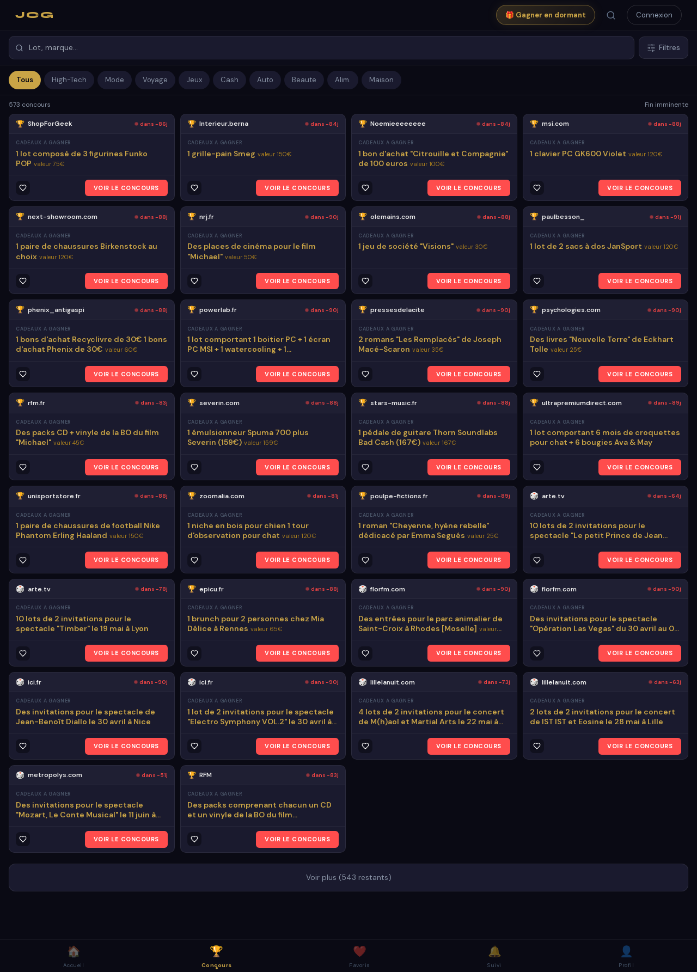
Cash (230, 79)
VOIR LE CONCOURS (126, 188)
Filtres (663, 47)
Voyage (155, 79)
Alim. (343, 79)
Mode (114, 79)
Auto (265, 79)
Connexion (654, 15)
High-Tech (69, 79)
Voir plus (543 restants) (349, 877)
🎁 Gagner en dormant (545, 15)
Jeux (194, 79)
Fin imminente (666, 104)
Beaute (304, 79)
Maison (381, 79)
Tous (24, 79)
